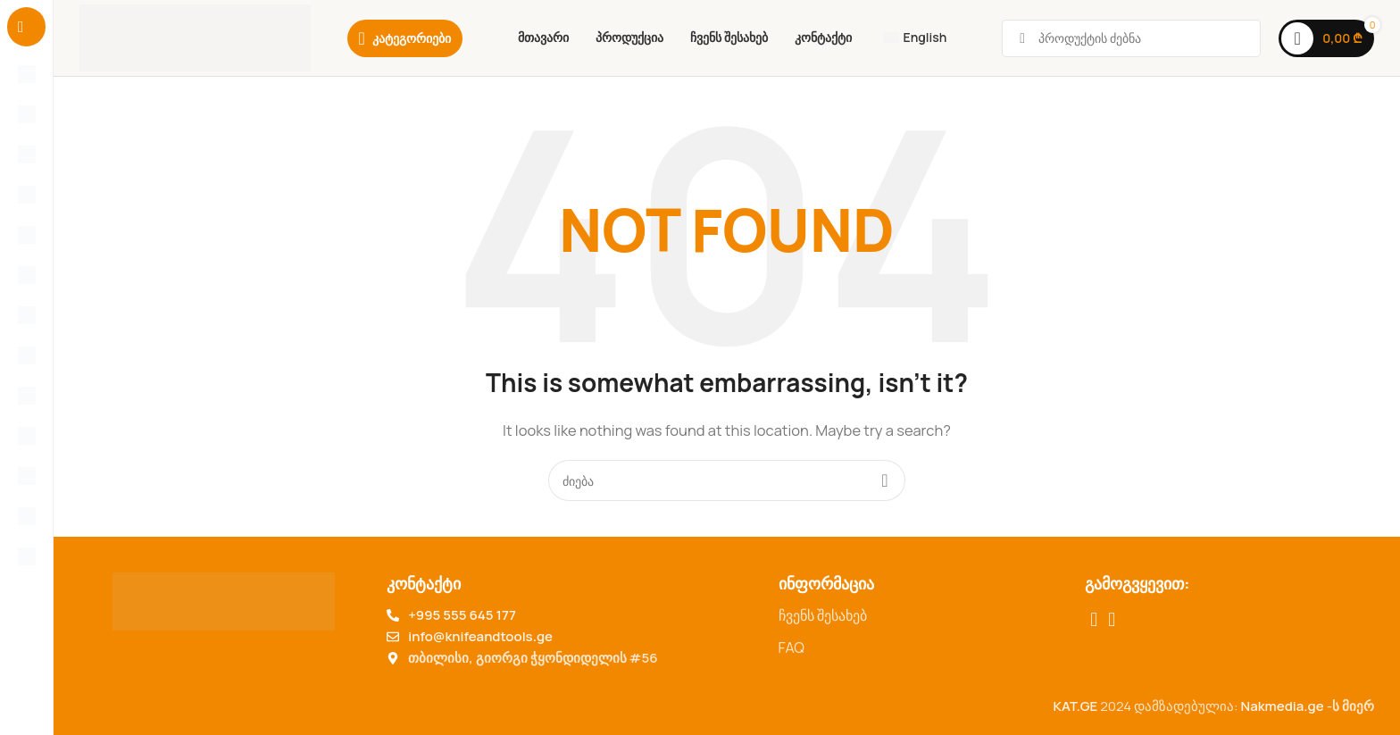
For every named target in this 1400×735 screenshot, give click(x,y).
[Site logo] (195, 37)
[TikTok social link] (1112, 620)
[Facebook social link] (1094, 620)
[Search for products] (726, 480)
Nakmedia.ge (1282, 706)
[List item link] (923, 616)
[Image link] (223, 600)
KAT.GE (1075, 706)
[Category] (404, 38)
